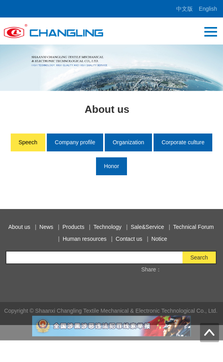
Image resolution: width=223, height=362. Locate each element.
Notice (164, 239)
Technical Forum (197, 227)
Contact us (133, 239)
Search (203, 257)
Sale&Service (151, 227)
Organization (128, 142)
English (208, 9)
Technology (112, 227)
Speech (28, 142)
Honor (111, 166)
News (51, 227)
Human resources (89, 239)
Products (77, 227)
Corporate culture (182, 142)
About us (24, 227)
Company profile (75, 142)
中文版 (184, 9)
